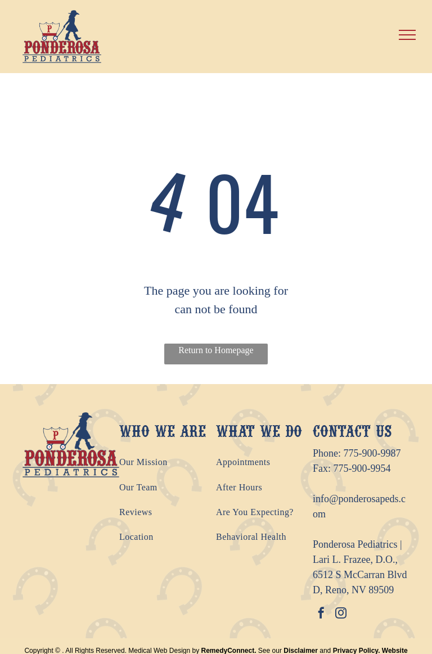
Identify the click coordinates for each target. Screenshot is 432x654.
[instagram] (340, 614)
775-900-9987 (372, 453)
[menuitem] (167, 462)
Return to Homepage (215, 350)
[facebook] (321, 614)
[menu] (407, 34)
